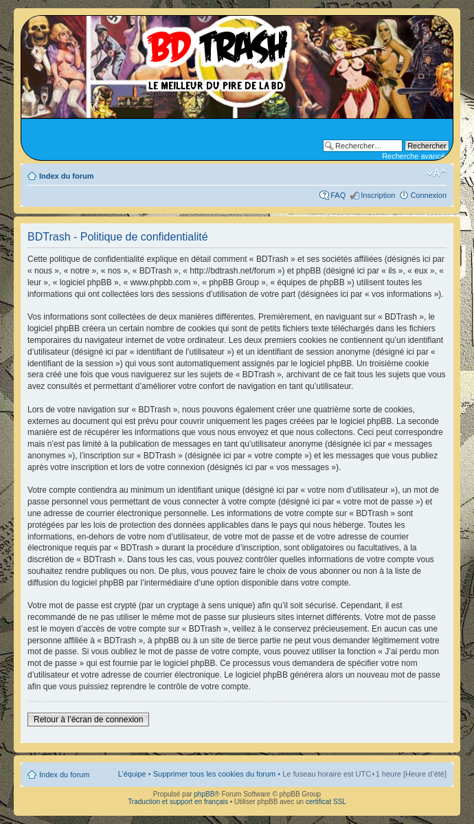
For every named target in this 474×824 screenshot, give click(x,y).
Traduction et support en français (178, 801)
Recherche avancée (415, 156)
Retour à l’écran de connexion (88, 719)
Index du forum (66, 176)
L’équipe (132, 774)
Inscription (378, 195)
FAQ (338, 195)
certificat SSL (326, 801)
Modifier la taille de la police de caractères (437, 173)
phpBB (204, 794)
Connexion (428, 195)
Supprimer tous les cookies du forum (214, 774)
